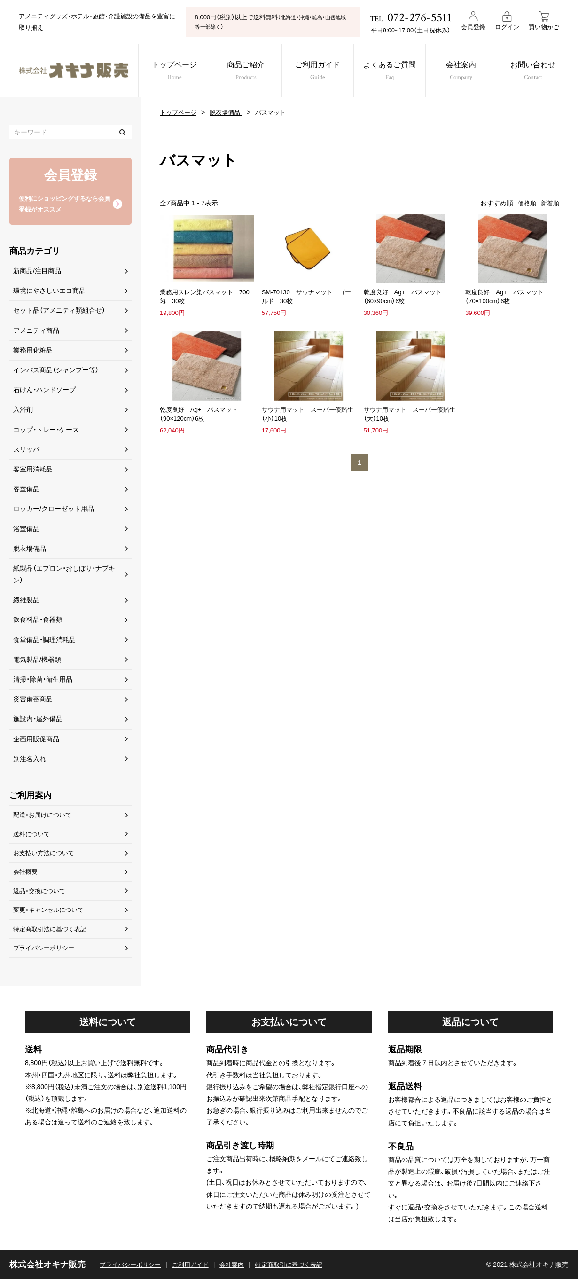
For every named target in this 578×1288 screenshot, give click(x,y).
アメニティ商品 (36, 332)
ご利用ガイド (319, 72)
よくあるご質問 (393, 72)
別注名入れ (29, 760)
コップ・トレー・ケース (46, 431)
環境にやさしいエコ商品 (49, 292)
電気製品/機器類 (37, 661)
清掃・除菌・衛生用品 (42, 681)
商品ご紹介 (244, 72)
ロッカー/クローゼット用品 (53, 510)
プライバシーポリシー (46, 955)
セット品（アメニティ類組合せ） (59, 312)
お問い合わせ (541, 72)
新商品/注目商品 (37, 272)
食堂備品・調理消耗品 (44, 641)
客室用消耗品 (33, 471)
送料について (33, 836)
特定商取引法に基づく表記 (52, 936)
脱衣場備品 (229, 112)
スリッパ (26, 451)
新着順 (549, 203)
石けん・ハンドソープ (44, 391)
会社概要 (26, 876)
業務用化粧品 (33, 351)
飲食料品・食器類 (37, 621)
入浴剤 (23, 411)
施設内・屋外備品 (37, 720)
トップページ (170, 72)
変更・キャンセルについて (51, 916)
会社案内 (467, 72)
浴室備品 (26, 530)
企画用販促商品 (36, 740)
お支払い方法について (46, 856)
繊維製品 (26, 601)
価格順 (525, 203)
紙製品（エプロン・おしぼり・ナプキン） (64, 576)
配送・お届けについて (44, 817)
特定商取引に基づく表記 (301, 1273)
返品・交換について (41, 896)
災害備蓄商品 (33, 701)
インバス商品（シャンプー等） (56, 372)
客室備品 (26, 491)
